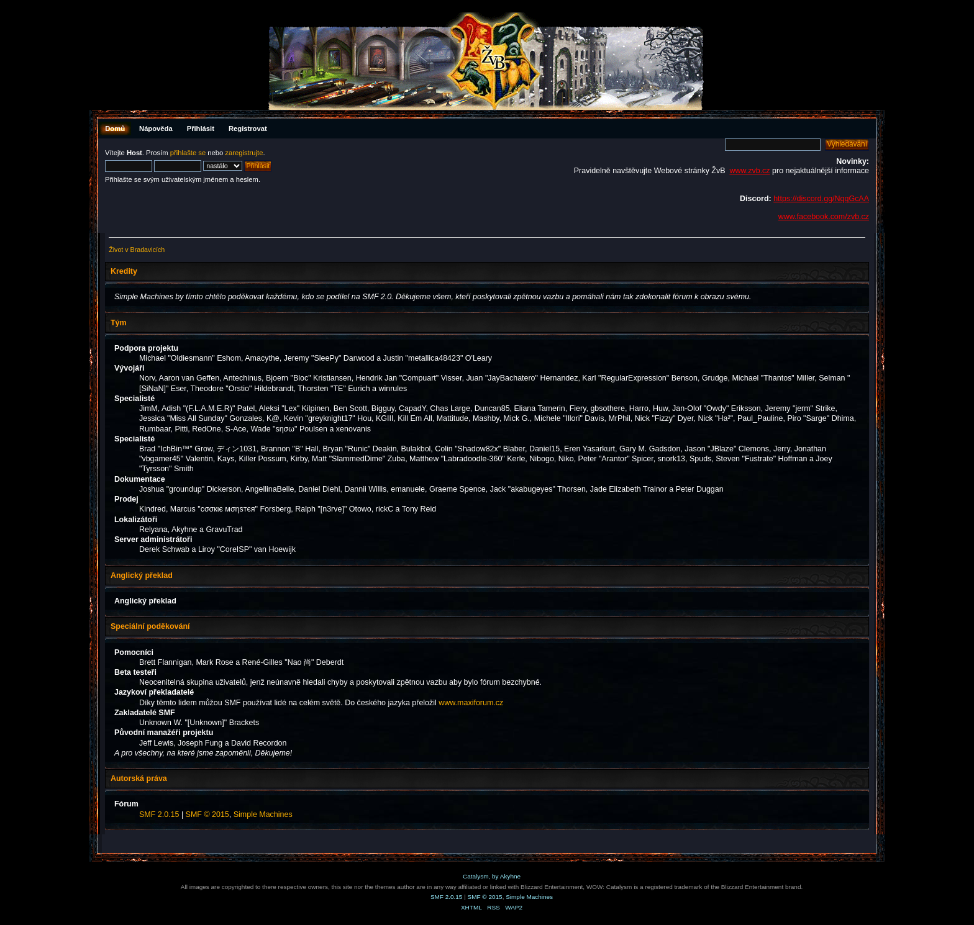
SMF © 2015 (207, 814)
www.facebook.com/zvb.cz (823, 216)
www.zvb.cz (749, 170)
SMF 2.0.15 (159, 814)
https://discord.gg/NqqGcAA (821, 198)
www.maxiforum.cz (471, 702)
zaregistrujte (244, 152)
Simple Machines (263, 814)
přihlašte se (188, 152)
